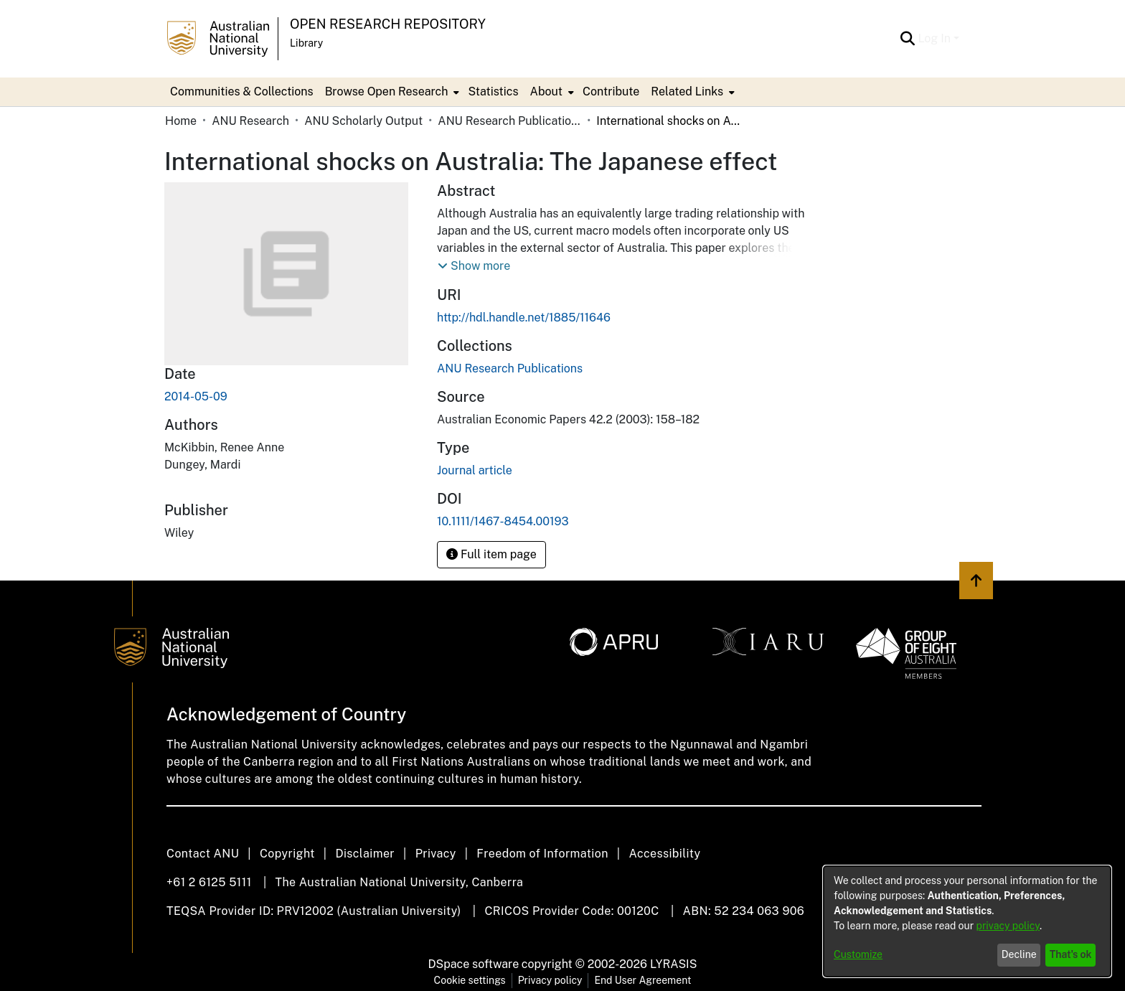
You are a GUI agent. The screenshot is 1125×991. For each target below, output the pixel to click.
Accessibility (664, 853)
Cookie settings (470, 980)
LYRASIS (673, 964)
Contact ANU (202, 853)
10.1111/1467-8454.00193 (503, 521)
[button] (474, 266)
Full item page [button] (491, 554)
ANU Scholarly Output (363, 121)
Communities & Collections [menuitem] (242, 91)
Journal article (474, 470)
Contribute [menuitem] (611, 91)
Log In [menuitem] (934, 38)
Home (181, 121)
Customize (858, 954)
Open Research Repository (388, 24)
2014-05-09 (195, 396)
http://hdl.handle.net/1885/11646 (524, 317)
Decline (1019, 954)
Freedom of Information (542, 853)
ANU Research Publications (509, 121)
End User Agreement (642, 980)
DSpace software (473, 964)
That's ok (1071, 954)
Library (306, 43)
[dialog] (967, 921)
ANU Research (250, 121)
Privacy (435, 853)
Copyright (287, 853)
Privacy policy (550, 980)
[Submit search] (907, 38)
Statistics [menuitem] (493, 91)
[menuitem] (391, 92)
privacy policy (1008, 925)
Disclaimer (365, 853)
